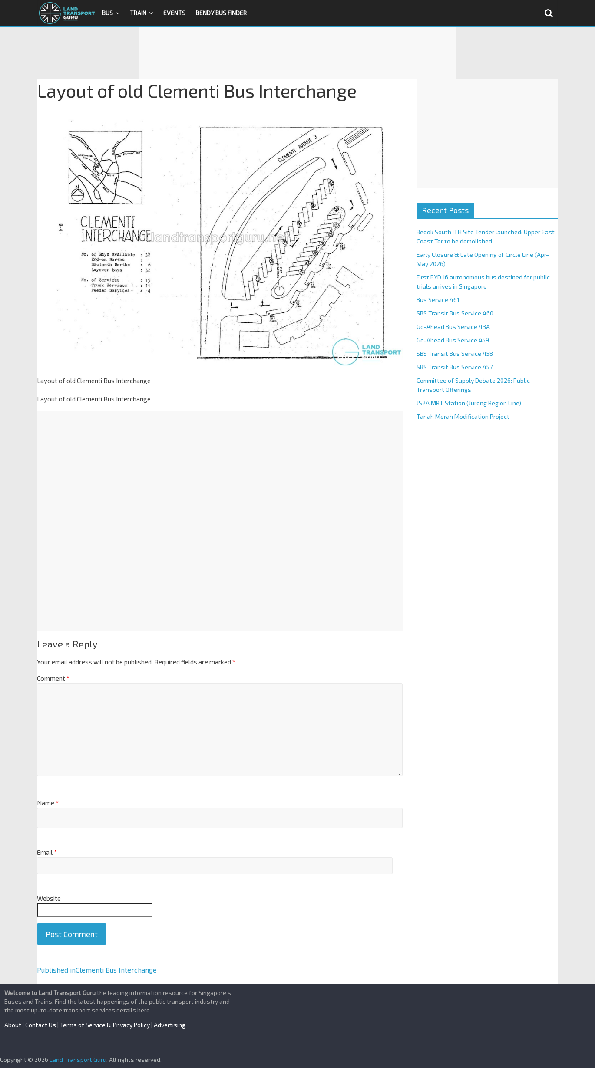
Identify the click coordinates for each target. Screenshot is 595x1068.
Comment (53, 678)
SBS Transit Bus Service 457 (454, 367)
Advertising (169, 1025)
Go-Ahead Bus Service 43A (453, 326)
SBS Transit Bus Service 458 (454, 353)
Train (138, 12)
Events (174, 12)
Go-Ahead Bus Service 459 (452, 340)
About (12, 1025)
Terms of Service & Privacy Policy (105, 1025)
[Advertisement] (297, 53)
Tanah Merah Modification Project (462, 416)
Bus (107, 12)
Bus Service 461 (437, 299)
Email (47, 852)
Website (49, 898)
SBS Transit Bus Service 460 (454, 313)
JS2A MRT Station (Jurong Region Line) (468, 403)
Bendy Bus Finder (221, 12)
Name (48, 803)
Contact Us (40, 1025)
